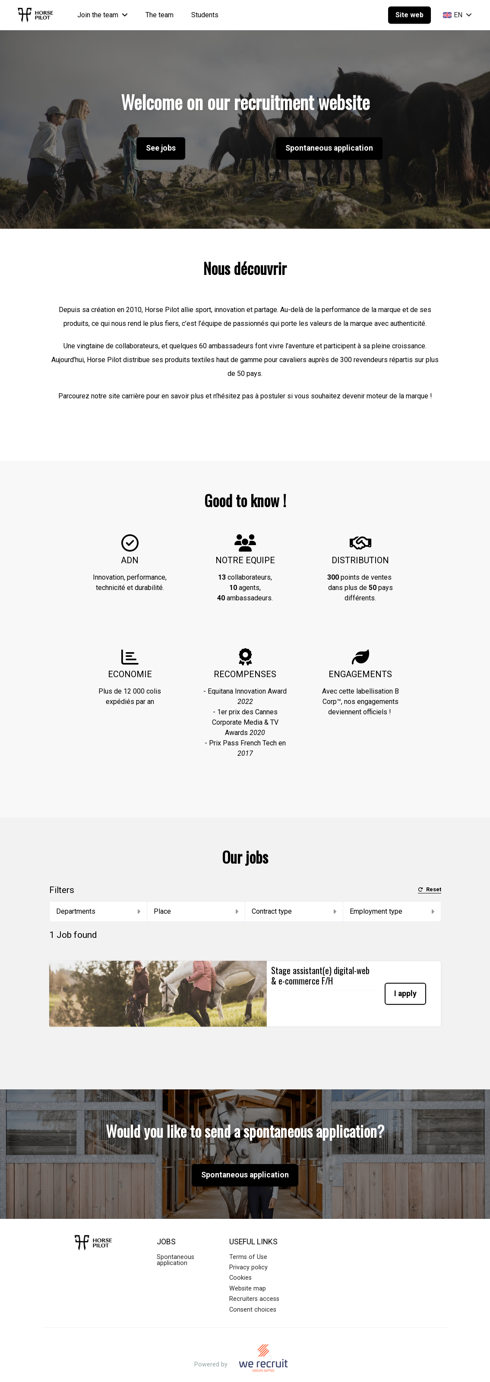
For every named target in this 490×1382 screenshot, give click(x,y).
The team (159, 15)
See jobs (161, 148)
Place (196, 911)
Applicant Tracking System (245, 1366)
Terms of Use (248, 1233)
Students (204, 15)
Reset (429, 890)
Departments (98, 911)
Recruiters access (254, 1276)
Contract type (294, 911)
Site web (409, 15)
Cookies (240, 1255)
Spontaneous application (329, 148)
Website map (247, 1265)
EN (457, 15)
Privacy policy (248, 1244)
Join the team (102, 15)
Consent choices (252, 1286)
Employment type (392, 911)
